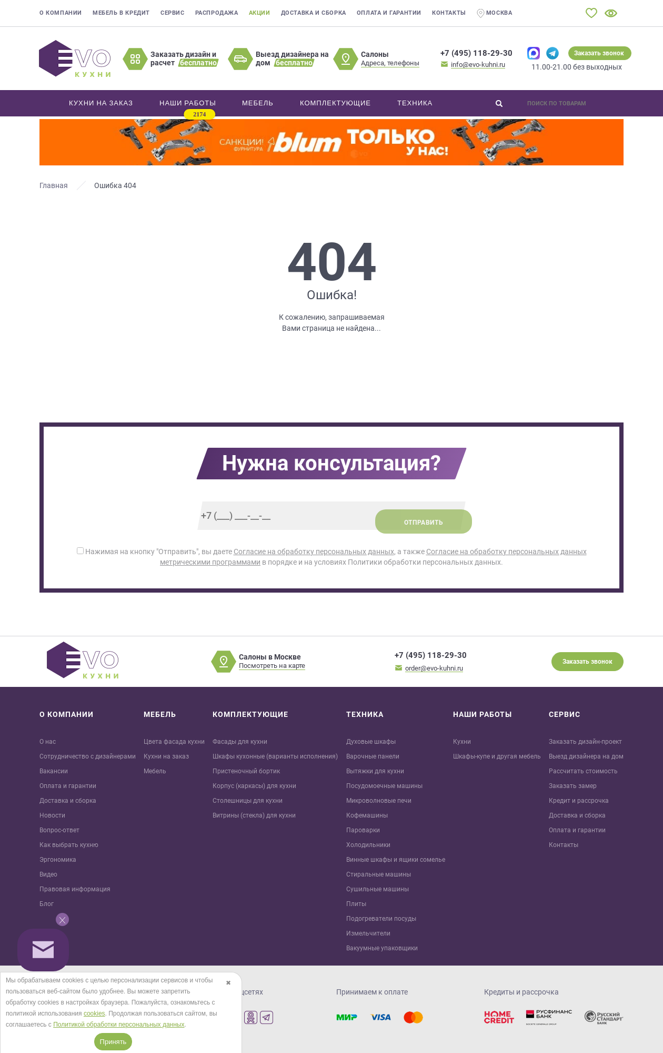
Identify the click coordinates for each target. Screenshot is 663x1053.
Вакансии (53, 771)
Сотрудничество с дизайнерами (87, 756)
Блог (46, 904)
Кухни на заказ (166, 756)
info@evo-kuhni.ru (478, 64)
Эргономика (57, 859)
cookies (94, 1013)
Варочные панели (372, 756)
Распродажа (216, 12)
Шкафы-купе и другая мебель (497, 756)
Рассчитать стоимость (583, 771)
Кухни (462, 741)
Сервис (172, 12)
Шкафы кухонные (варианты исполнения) (275, 756)
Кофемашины (367, 815)
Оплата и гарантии (389, 12)
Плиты (356, 904)
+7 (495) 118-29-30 (476, 53)
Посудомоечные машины (384, 786)
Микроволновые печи (378, 800)
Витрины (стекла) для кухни (254, 815)
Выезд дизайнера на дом (586, 756)
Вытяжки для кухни (375, 771)
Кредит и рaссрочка (579, 800)
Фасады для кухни (240, 741)
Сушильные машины (377, 889)
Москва (495, 13)
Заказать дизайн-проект (585, 741)
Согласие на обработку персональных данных (314, 551)
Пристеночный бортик (246, 771)
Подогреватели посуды (381, 918)
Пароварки (363, 830)
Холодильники (368, 845)
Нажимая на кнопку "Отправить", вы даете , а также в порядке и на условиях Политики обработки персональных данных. (332, 556)
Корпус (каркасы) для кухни (254, 786)
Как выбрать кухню (68, 845)
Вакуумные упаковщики (382, 948)
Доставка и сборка (313, 12)
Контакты (449, 12)
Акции (259, 12)
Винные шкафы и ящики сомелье (395, 859)
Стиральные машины (378, 874)
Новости (52, 815)
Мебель (155, 771)
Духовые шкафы (371, 741)
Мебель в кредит (121, 12)
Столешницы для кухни (248, 800)
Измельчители (368, 933)
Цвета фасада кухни (174, 741)
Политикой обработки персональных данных (118, 1024)
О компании (60, 12)
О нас (47, 741)
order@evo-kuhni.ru (434, 668)
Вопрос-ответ (59, 830)
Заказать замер (573, 786)
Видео (48, 874)
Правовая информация (74, 889)
